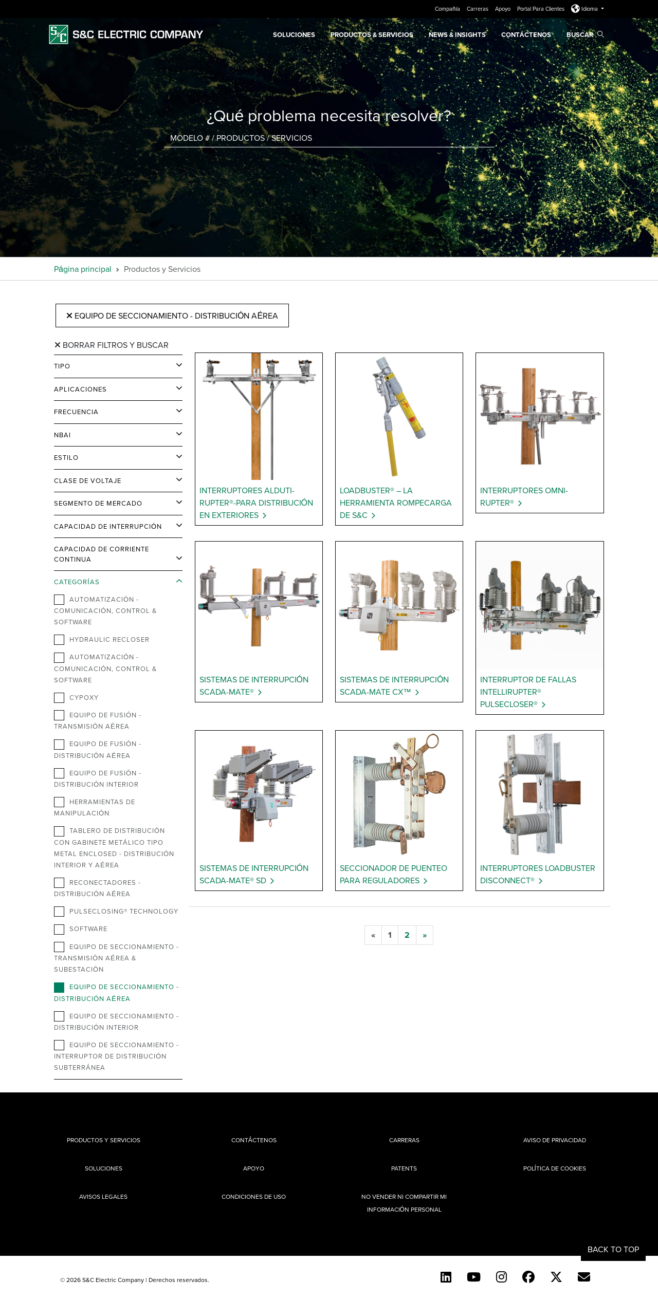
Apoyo (503, 9)
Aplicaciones (80, 389)
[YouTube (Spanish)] (474, 1277)
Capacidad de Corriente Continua (101, 554)
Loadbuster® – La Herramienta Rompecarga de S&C (396, 503)
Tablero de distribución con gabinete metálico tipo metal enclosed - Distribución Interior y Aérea (114, 847)
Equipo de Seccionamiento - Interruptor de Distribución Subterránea (116, 1056)
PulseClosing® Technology (116, 911)
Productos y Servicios (103, 1140)
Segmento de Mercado (98, 503)
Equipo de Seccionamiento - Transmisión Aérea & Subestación (116, 958)
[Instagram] (501, 1277)
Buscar (585, 35)
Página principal (83, 268)
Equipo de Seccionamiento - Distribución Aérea (172, 315)
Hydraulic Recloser (102, 640)
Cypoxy (76, 698)
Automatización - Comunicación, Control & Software (105, 610)
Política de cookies (554, 1168)
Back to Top (613, 1249)
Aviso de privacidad (554, 1140)
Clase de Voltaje (87, 480)
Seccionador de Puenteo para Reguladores (393, 874)
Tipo (62, 365)
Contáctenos (526, 35)
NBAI (62, 434)
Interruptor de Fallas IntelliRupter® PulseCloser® (528, 692)
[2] (407, 935)
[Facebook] (528, 1277)
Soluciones (294, 35)
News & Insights (457, 35)
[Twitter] (556, 1277)
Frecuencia (76, 411)
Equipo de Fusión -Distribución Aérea (97, 749)
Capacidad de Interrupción (108, 526)
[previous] (373, 935)
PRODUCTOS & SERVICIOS (372, 35)
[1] (389, 935)
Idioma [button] (585, 9)
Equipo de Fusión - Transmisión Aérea (97, 720)
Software (80, 929)
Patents (404, 1168)
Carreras (478, 9)
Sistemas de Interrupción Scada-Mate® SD (253, 874)
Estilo (66, 457)
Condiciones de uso (254, 1196)
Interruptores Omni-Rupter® (524, 496)
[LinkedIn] (446, 1277)
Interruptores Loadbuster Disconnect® (537, 874)
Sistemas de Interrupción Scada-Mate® (253, 685)
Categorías (77, 581)
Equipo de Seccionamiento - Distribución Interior (116, 1021)
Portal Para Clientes (541, 9)
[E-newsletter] (584, 1277)
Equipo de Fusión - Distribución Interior (97, 778)
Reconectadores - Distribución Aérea (97, 888)
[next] (424, 935)
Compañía (448, 9)
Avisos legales (103, 1196)
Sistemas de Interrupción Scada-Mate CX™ (394, 685)
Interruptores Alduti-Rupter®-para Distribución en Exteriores (256, 503)
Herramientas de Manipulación (94, 807)
